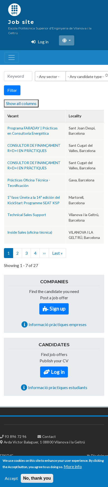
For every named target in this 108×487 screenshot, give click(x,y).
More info (73, 469)
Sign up (57, 309)
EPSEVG (6, 455)
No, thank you (37, 481)
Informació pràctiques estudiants (57, 387)
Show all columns (21, 103)
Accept (11, 481)
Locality (75, 116)
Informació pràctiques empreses (58, 324)
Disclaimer (99, 455)
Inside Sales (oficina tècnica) (29, 232)
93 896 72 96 (15, 436)
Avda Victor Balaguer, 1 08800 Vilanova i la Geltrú (44, 442)
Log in (43, 41)
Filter (12, 90)
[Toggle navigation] (11, 57)
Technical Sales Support (26, 214)
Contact (49, 436)
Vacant (13, 116)
